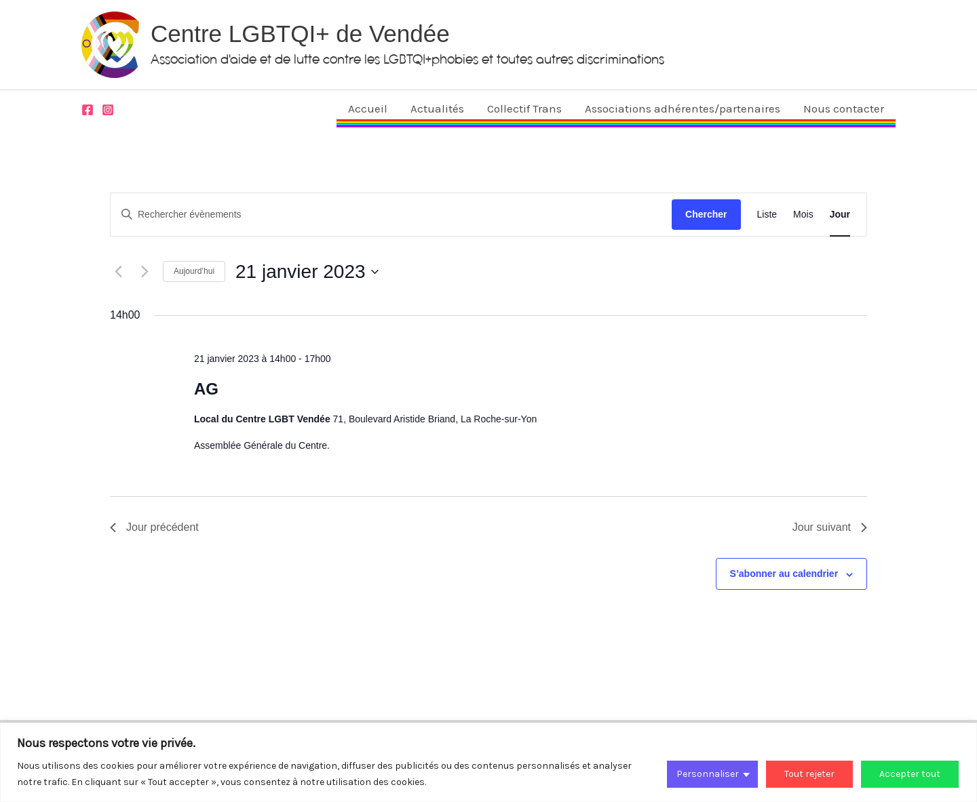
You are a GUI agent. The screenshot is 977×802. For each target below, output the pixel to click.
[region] (488, 762)
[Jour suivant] (144, 272)
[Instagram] (108, 110)
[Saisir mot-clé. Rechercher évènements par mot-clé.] (391, 214)
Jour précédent (154, 527)
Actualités (437, 108)
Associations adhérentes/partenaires (682, 108)
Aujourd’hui (194, 271)
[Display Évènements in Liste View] (767, 214)
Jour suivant (829, 527)
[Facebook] (87, 110)
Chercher (706, 214)
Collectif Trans (524, 108)
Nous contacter (843, 108)
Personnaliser (707, 774)
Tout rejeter (809, 774)
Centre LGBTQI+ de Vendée (300, 33)
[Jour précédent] (118, 272)
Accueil (367, 108)
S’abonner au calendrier (784, 573)
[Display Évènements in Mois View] (803, 214)
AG (206, 389)
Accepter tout (909, 774)
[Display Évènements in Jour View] (840, 214)
